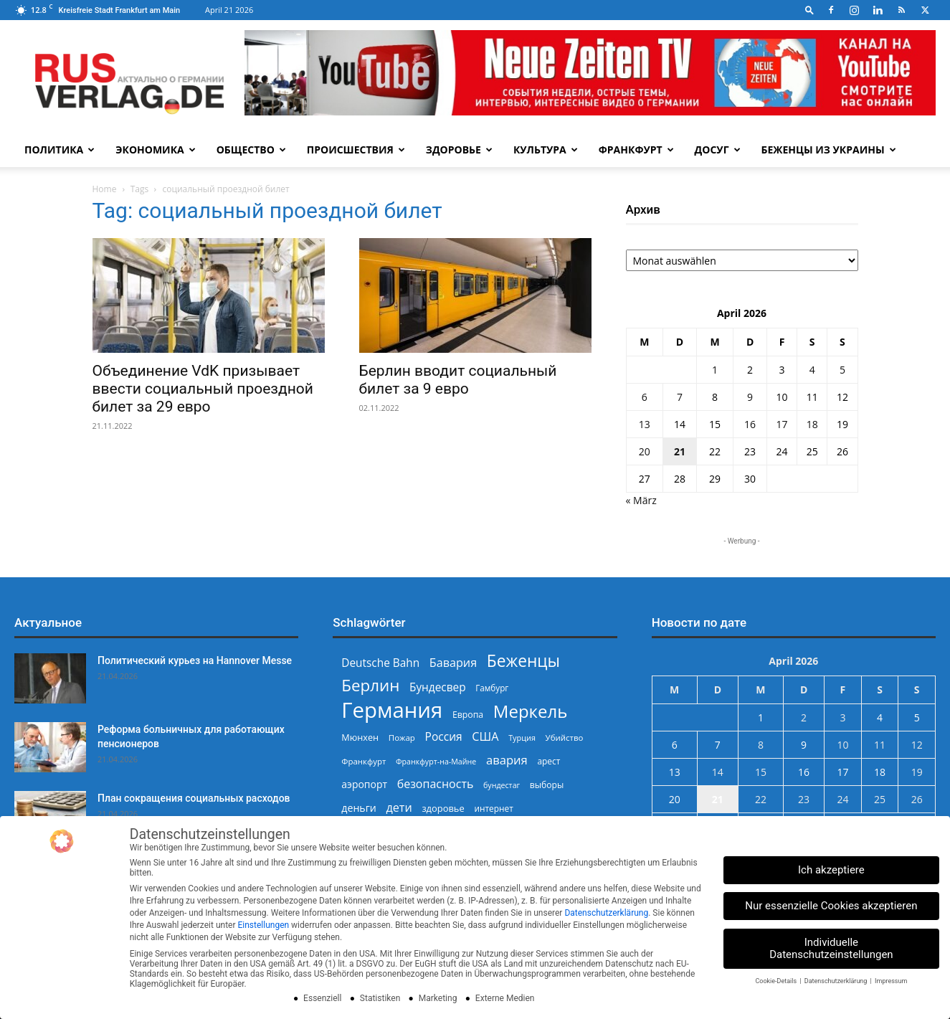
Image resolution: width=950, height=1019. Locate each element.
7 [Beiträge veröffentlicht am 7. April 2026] (680, 397)
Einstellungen (263, 925)
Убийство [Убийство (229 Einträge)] (565, 737)
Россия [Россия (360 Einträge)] (443, 736)
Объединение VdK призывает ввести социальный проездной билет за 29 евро (202, 388)
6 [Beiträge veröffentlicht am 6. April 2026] (644, 397)
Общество (251, 149)
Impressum (891, 981)
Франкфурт (636, 149)
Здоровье (459, 149)
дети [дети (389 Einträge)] (399, 807)
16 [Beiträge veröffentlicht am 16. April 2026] (750, 424)
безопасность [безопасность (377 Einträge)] (435, 784)
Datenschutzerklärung (606, 913)
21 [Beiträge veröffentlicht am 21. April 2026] (679, 451)
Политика (59, 149)
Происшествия (356, 149)
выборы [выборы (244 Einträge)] (547, 785)
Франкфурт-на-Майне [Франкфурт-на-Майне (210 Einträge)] (436, 762)
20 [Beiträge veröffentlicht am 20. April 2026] (644, 451)
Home (104, 189)
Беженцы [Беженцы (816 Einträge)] (523, 660)
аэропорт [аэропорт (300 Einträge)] (364, 784)
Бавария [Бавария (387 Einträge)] (453, 662)
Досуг (718, 149)
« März (641, 500)
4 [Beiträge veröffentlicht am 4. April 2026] (812, 369)
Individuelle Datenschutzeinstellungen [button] (831, 948)
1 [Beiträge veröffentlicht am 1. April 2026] (715, 369)
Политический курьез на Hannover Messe (195, 660)
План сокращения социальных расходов (194, 798)
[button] (809, 9)
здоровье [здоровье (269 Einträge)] (443, 808)
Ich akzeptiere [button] (831, 869)
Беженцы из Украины (828, 149)
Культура (545, 149)
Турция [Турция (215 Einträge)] (522, 737)
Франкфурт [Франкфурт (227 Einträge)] (363, 761)
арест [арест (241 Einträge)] (548, 761)
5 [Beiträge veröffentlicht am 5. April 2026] (842, 369)
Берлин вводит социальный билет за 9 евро (458, 379)
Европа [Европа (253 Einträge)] (467, 714)
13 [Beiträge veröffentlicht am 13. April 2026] (644, 424)
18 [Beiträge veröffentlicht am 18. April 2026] (812, 424)
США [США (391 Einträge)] (485, 736)
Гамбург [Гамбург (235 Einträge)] (491, 688)
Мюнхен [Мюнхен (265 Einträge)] (360, 737)
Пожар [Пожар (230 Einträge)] (402, 737)
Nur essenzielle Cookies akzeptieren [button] (831, 905)
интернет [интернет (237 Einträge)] (493, 808)
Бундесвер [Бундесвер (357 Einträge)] (437, 687)
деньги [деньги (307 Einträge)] (358, 808)
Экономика (155, 149)
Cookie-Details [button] (776, 981)
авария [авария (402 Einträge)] (507, 759)
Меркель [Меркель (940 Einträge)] (530, 711)
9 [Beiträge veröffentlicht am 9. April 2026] (750, 397)
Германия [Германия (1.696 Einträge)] (391, 710)
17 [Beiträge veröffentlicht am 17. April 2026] (782, 424)
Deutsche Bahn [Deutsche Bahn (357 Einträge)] (380, 662)
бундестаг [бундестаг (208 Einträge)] (501, 785)
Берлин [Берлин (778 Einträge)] (370, 685)
